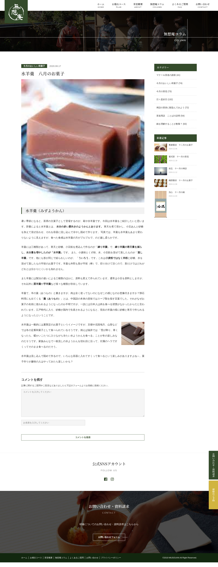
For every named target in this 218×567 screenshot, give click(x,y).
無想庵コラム (157, 5)
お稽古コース (119, 5)
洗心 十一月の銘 (177, 192)
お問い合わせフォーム (109, 541)
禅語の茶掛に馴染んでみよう (170, 107)
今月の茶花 (161, 91)
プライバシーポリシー (111, 562)
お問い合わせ (203, 5)
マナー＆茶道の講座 (166, 75)
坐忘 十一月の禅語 (178, 168)
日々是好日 (161, 99)
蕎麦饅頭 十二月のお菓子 (181, 145)
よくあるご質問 (180, 5)
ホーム (100, 5)
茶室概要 (138, 5)
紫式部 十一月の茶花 (180, 156)
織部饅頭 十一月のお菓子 (181, 180)
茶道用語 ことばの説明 (168, 115)
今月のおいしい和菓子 (34, 66)
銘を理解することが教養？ (169, 124)
